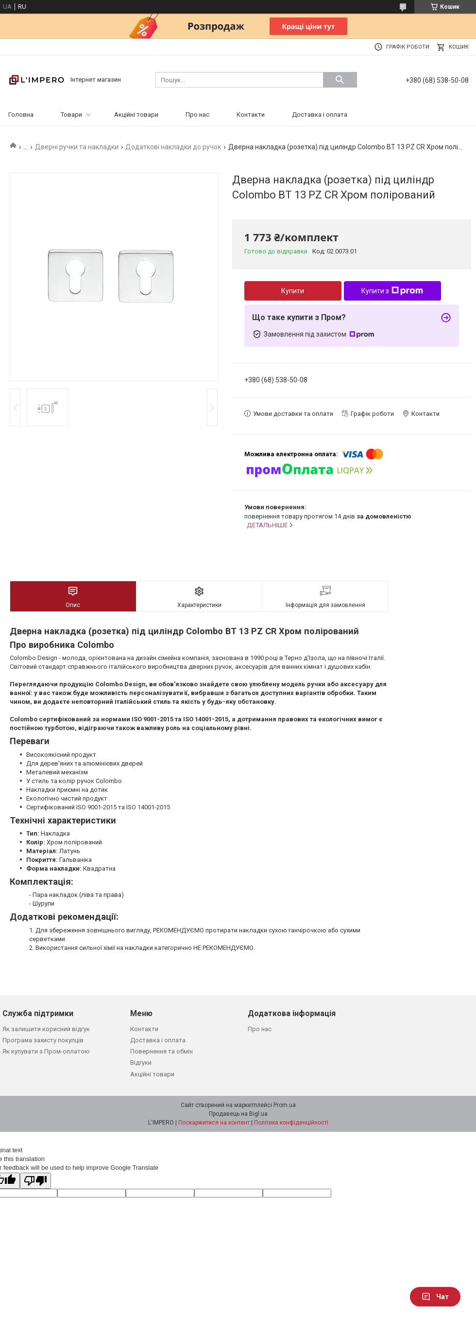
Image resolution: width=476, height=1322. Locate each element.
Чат (435, 1296)
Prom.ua (284, 1105)
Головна (21, 114)
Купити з (392, 290)
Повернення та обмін (161, 1051)
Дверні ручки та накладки (77, 147)
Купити (292, 291)
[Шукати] (340, 80)
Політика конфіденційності (291, 1122)
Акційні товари (136, 114)
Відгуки (141, 1062)
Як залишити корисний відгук (46, 1029)
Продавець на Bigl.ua (238, 1113)
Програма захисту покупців (43, 1040)
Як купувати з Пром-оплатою (46, 1051)
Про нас (197, 114)
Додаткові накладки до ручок (173, 147)
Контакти (251, 114)
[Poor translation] (35, 1181)
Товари (71, 114)
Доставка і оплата (319, 114)
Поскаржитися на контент (214, 1122)
